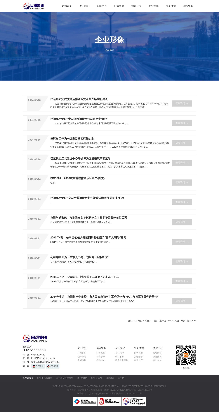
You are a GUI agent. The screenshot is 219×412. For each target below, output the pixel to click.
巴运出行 (110, 378)
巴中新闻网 (82, 378)
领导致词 (82, 356)
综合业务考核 (121, 360)
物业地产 (138, 360)
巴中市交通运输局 (64, 378)
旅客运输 (138, 353)
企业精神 (119, 353)
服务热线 (157, 356)
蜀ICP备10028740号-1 (155, 386)
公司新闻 (100, 353)
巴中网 (121, 378)
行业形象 (100, 356)
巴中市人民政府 (44, 378)
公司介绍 (82, 353)
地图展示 (157, 360)
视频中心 (100, 360)
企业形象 (119, 356)
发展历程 (82, 360)
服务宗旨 (157, 353)
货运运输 (138, 356)
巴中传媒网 (96, 378)
